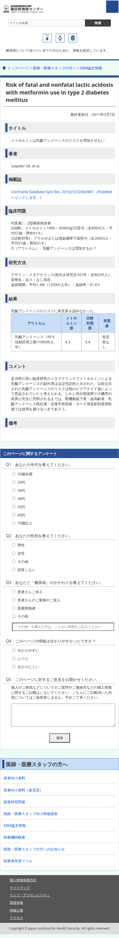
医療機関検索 (14, 841)
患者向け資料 (14, 781)
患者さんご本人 (30, 591)
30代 (21, 490)
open (112, 6)
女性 (21, 553)
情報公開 (16, 914)
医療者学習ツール (18, 864)
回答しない (26, 569)
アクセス (16, 921)
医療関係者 (26, 608)
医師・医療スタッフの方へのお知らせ (34, 852)
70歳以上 (24, 522)
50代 (21, 506)
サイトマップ (20, 891)
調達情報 (16, 906)
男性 (21, 545)
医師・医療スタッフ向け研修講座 (31, 817)
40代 (21, 498)
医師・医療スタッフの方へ (54, 67)
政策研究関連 (14, 805)
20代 (21, 482)
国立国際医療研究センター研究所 (60, 38)
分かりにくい (28, 666)
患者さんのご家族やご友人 (39, 600)
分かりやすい (28, 650)
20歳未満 (24, 473)
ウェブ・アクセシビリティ (30, 899)
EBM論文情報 (91, 67)
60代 (21, 515)
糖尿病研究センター (47, 38)
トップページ (18, 67)
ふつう (22, 658)
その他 (22, 561)
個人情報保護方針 (23, 884)
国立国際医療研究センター (72, 38)
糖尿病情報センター (33, 9)
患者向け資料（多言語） (23, 793)
